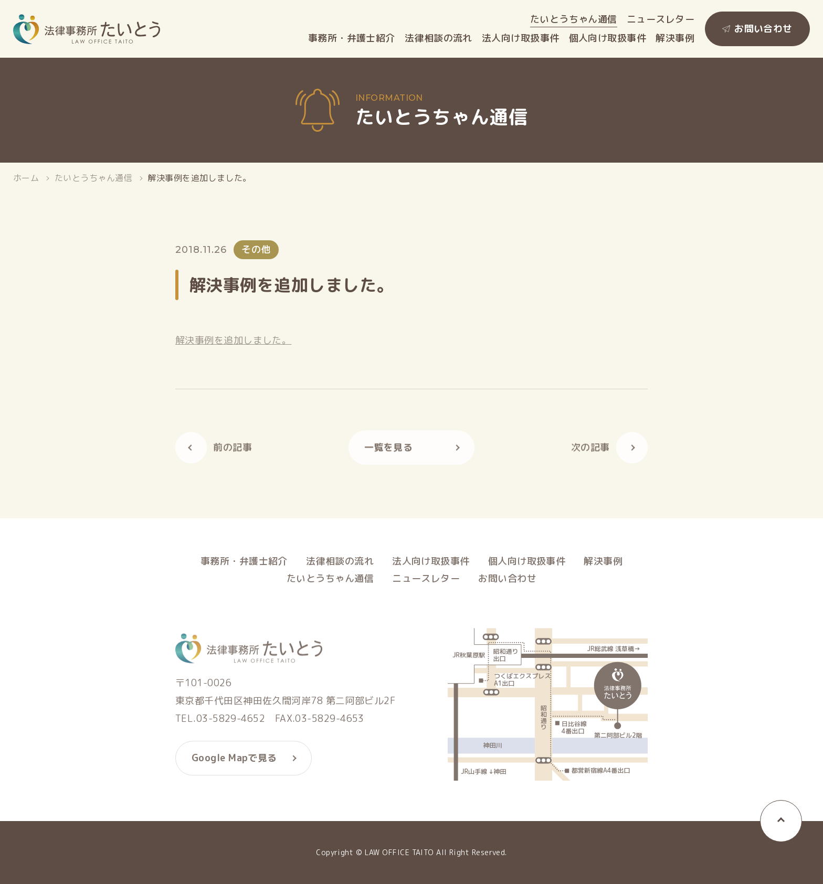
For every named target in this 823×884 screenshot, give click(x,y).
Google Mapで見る (234, 761)
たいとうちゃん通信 (573, 19)
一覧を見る (388, 450)
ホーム (26, 178)
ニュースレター (660, 19)
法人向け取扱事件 (521, 38)
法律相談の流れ (438, 38)
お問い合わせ (763, 28)
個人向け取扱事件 (608, 38)
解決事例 (675, 38)
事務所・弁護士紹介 (351, 38)
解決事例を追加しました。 (233, 340)
